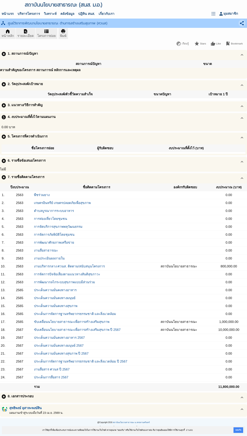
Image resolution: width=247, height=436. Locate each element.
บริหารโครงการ (29, 14)
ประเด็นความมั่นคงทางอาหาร (55, 290)
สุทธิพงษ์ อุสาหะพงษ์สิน (25, 408)
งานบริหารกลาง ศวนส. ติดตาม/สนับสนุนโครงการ (69, 266)
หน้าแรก (8, 14)
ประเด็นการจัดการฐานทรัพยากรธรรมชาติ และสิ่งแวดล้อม (75, 314)
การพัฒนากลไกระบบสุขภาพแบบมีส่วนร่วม (64, 282)
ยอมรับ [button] (238, 430)
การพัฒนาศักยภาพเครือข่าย (54, 242)
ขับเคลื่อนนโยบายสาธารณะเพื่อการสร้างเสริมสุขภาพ (71, 322)
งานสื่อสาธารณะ (46, 250)
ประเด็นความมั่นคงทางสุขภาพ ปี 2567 (61, 353)
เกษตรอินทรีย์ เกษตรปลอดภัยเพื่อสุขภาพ (62, 203)
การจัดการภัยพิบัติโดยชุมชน (54, 234)
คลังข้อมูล (67, 14)
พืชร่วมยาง (42, 195)
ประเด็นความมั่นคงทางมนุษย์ (54, 298)
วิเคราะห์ (50, 14)
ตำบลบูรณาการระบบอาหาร (54, 211)
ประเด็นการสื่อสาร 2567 (51, 377)
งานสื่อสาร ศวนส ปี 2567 (52, 369)
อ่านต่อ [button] (189, 430)
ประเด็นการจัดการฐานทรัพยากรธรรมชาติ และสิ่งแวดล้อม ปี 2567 (80, 361)
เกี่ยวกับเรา (106, 14)
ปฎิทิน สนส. (86, 14)
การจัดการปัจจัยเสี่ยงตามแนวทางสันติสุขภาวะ (67, 274)
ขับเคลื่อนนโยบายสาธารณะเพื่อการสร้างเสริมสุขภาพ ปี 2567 (77, 330)
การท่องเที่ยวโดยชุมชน (50, 219)
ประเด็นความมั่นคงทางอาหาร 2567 (59, 338)
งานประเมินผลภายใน (49, 258)
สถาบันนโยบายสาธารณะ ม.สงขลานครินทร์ (131, 422)
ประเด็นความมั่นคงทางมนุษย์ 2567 (59, 345)
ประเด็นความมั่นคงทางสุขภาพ (55, 306)
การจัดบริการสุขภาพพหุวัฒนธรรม (58, 227)
